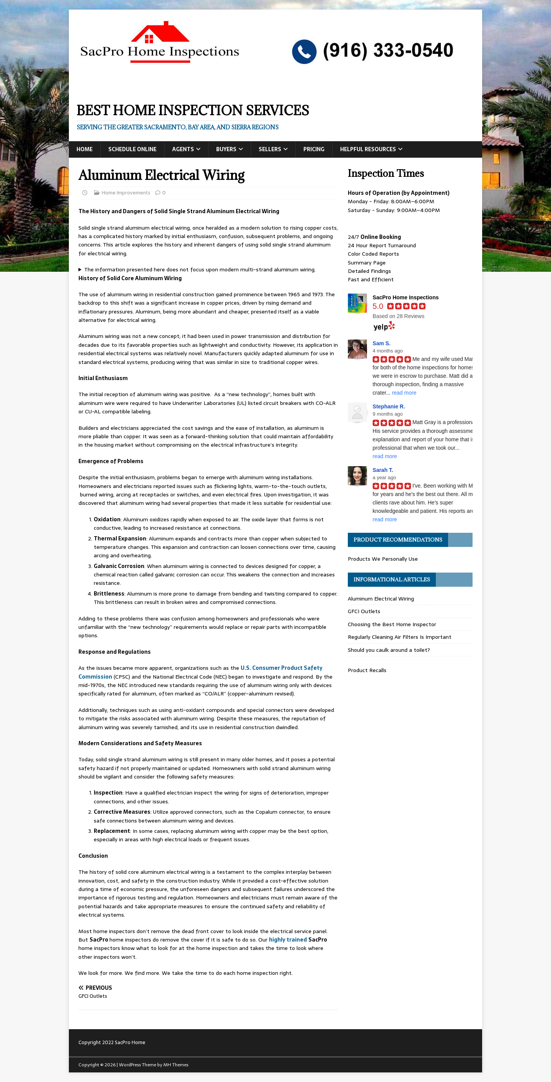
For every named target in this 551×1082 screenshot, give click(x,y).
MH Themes (175, 1065)
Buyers (226, 149)
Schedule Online (132, 149)
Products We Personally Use (383, 559)
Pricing (313, 149)
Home (85, 149)
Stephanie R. (389, 406)
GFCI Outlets (364, 611)
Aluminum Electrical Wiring (381, 598)
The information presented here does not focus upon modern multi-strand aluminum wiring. (200, 269)
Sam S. (382, 343)
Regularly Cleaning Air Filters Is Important (400, 637)
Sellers (270, 149)
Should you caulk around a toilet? (389, 650)
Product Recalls (367, 670)
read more (404, 393)
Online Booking (380, 237)
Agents (183, 149)
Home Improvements (126, 193)
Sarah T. (383, 470)
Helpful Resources (368, 149)
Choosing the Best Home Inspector (392, 624)
